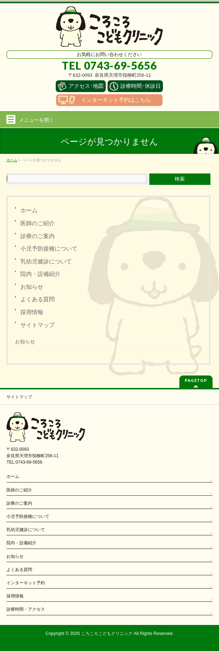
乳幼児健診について (46, 261)
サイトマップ (37, 325)
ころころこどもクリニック (107, 633)
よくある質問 (37, 299)
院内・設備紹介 (40, 274)
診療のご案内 (37, 236)
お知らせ (31, 287)
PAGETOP (196, 380)
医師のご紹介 (37, 223)
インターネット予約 (25, 582)
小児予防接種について (49, 249)
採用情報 (31, 312)
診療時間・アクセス (25, 609)
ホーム (29, 210)
